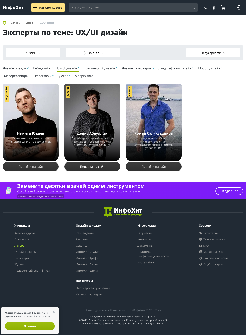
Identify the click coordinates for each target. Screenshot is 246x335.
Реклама (82, 239)
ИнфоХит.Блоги (87, 270)
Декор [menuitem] (65, 76)
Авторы (19, 245)
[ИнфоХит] (13, 8)
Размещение (85, 233)
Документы (145, 245)
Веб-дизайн (6, 94)
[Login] (238, 7)
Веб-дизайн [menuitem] (43, 68)
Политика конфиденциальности (153, 254)
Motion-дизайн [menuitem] (210, 68)
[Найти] (193, 7)
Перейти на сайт (30, 166)
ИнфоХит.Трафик (88, 258)
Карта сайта (145, 262)
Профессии (22, 239)
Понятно (30, 326)
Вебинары (21, 258)
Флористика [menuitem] (85, 76)
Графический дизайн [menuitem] (100, 68)
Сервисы (82, 245)
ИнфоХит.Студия (87, 252)
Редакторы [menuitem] (45, 76)
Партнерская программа (93, 288)
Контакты (144, 239)
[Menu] (35, 7)
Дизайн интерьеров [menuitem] (138, 68)
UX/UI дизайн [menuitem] (68, 68)
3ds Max (129, 91)
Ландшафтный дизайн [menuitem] (176, 68)
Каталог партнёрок (89, 294)
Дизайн (33, 53)
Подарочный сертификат (32, 270)
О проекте (144, 233)
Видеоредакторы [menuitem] (16, 76)
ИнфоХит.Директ (88, 264)
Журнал (19, 264)
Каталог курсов (25, 233)
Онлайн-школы (25, 252)
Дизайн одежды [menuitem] (16, 68)
